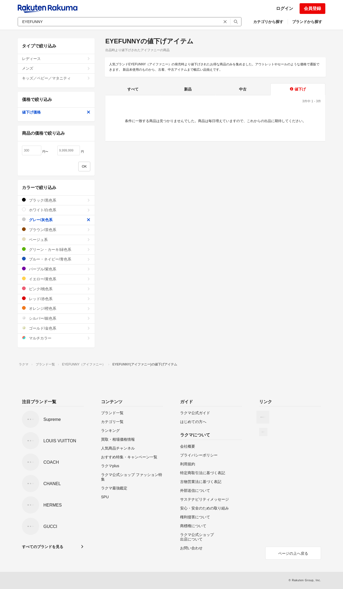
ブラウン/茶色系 (56, 229)
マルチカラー (56, 338)
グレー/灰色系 (56, 219)
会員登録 (312, 8)
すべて (133, 89)
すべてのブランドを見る (42, 547)
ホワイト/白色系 (56, 209)
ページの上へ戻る (293, 553)
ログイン (284, 8)
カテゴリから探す (268, 22)
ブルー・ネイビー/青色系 (56, 259)
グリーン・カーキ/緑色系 (56, 249)
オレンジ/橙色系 (56, 308)
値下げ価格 (56, 112)
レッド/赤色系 (56, 298)
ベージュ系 (56, 239)
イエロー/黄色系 (56, 279)
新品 (188, 89)
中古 (243, 89)
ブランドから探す (307, 22)
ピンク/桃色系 (56, 288)
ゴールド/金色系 (56, 328)
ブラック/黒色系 (56, 200)
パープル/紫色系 (56, 269)
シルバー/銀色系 (56, 318)
